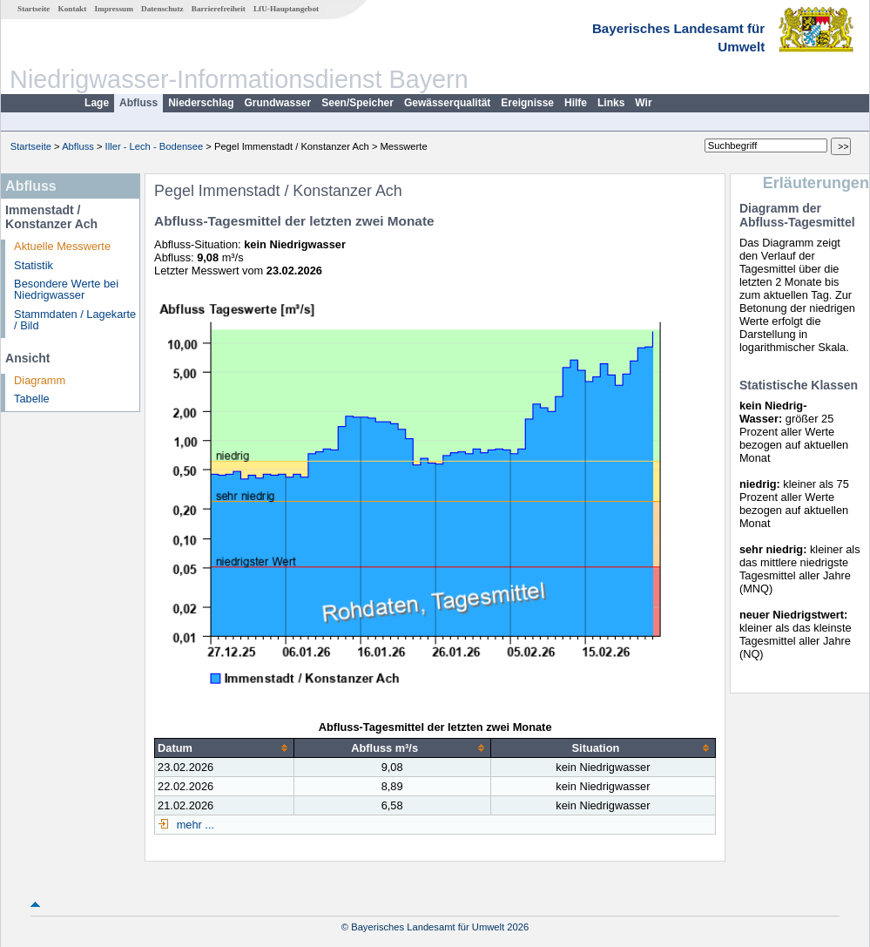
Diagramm (39, 380)
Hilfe (575, 103)
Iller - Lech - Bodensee (154, 146)
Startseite (33, 8)
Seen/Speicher (357, 103)
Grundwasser (278, 103)
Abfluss (138, 103)
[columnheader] (224, 747)
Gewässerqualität (447, 103)
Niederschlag (200, 103)
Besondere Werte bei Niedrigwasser (66, 289)
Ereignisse (527, 103)
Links (610, 103)
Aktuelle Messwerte (62, 246)
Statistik (33, 265)
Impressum (114, 8)
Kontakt (72, 8)
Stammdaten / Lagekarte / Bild (75, 320)
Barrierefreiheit (219, 8)
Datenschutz (162, 8)
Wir (643, 103)
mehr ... (193, 824)
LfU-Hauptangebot (286, 8)
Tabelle (32, 398)
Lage (96, 103)
